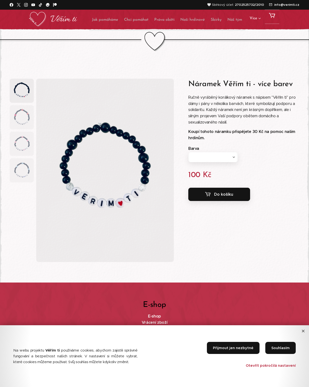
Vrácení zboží (155, 322)
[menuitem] (98, 19)
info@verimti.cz (286, 5)
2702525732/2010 (249, 5)
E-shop (154, 316)
